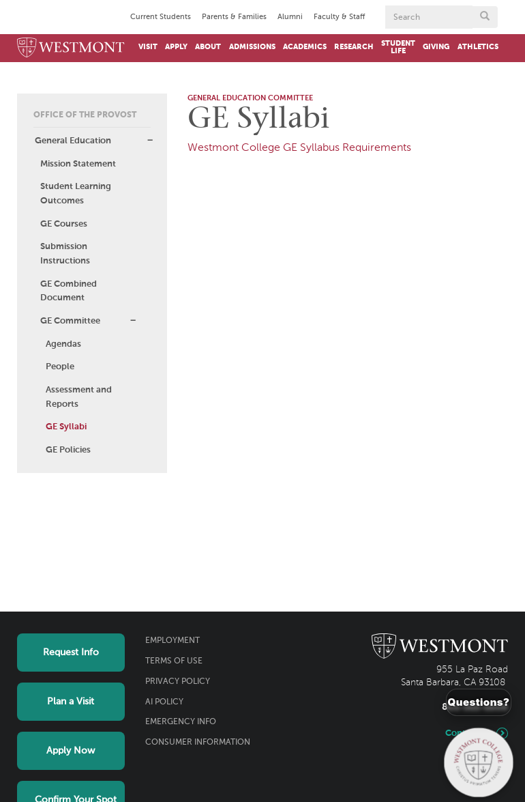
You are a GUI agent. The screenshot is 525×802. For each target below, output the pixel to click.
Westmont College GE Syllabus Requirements (299, 148)
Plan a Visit (70, 701)
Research (354, 47)
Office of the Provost (84, 115)
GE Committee (70, 321)
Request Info (71, 652)
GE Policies (68, 450)
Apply (176, 47)
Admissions (252, 47)
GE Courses (63, 224)
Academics (305, 47)
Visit (148, 47)
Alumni (290, 17)
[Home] (71, 48)
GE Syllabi (66, 427)
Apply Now (70, 751)
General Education (73, 141)
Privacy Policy (177, 682)
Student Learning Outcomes (75, 193)
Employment (172, 641)
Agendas (63, 344)
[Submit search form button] (485, 17)
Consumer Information (197, 743)
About (208, 47)
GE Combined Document (68, 291)
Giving (436, 47)
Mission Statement (78, 164)
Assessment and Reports (79, 397)
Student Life (398, 47)
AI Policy (164, 702)
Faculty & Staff (339, 17)
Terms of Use (173, 661)
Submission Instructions (65, 254)
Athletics (477, 47)
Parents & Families (234, 17)
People (60, 366)
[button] (150, 140)
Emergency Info (180, 722)
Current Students (160, 17)
